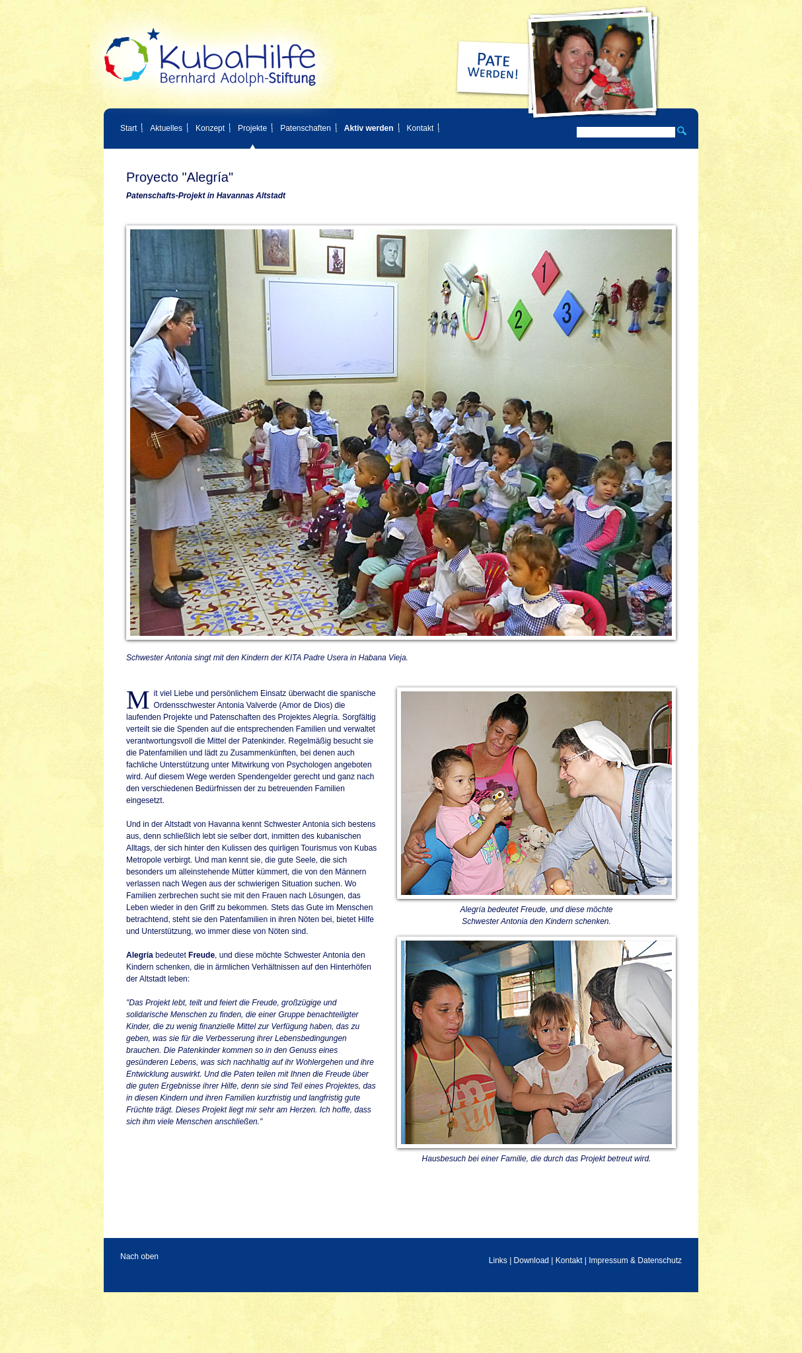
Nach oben (139, 1256)
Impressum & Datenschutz (635, 1260)
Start (128, 128)
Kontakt (420, 128)
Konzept (210, 128)
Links (498, 1260)
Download (531, 1260)
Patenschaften (305, 128)
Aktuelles (166, 128)
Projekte (252, 128)
